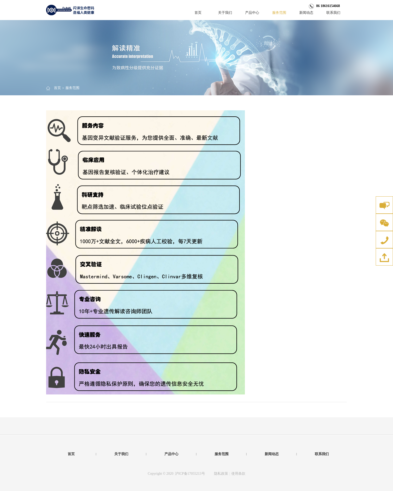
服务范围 (279, 13)
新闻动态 (306, 13)
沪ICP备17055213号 (190, 473)
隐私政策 (221, 473)
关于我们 (225, 13)
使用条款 (238, 473)
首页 (198, 13)
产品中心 (252, 13)
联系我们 (333, 13)
